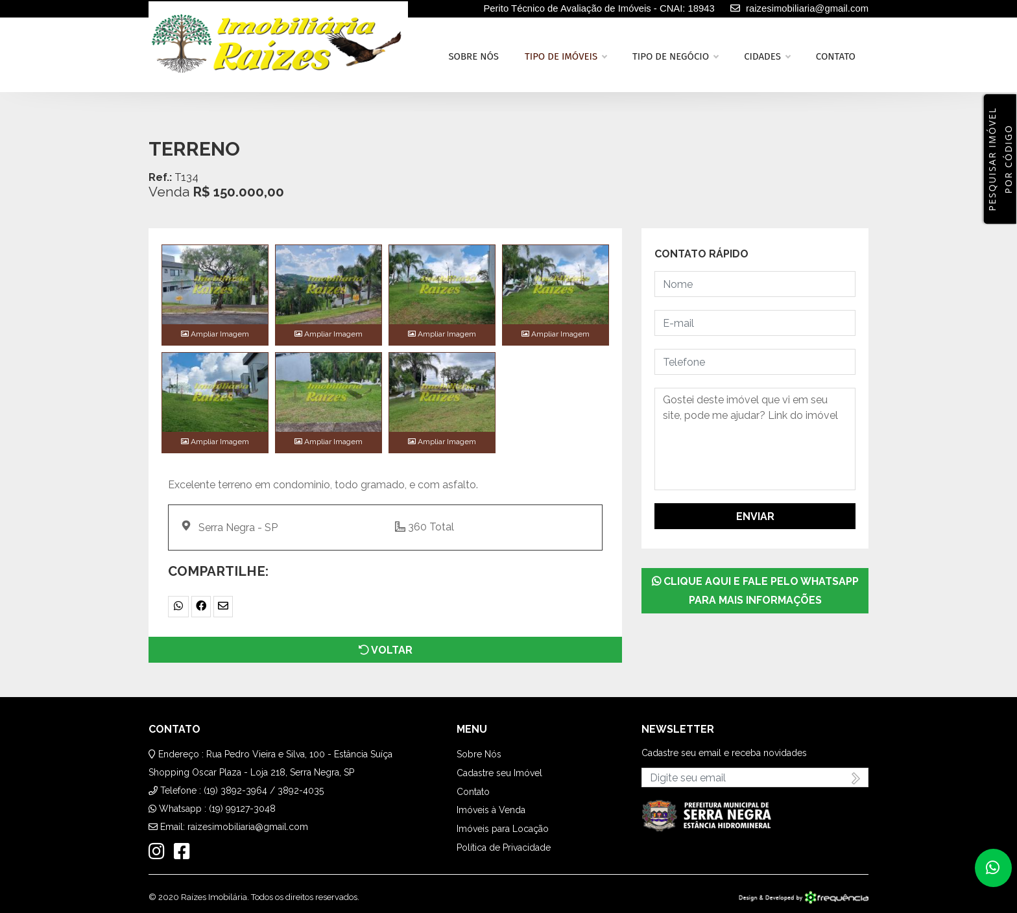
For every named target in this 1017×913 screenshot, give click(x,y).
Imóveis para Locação (503, 829)
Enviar (755, 516)
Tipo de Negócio (675, 56)
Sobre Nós (479, 754)
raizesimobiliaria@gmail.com (247, 827)
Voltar (386, 650)
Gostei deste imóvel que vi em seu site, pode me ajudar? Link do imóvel (754, 439)
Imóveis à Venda (491, 810)
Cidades (767, 56)
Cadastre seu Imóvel (499, 773)
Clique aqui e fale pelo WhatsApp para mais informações (755, 590)
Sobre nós (473, 56)
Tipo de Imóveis (565, 56)
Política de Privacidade (504, 847)
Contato (835, 56)
